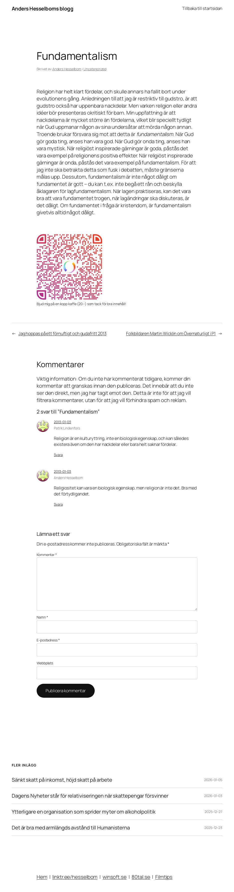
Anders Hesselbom (66, 69)
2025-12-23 (213, 827)
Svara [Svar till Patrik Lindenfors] (58, 454)
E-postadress (48, 640)
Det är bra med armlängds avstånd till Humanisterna (71, 827)
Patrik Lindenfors (67, 428)
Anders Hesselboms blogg (43, 8)
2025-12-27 (213, 811)
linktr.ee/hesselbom (74, 876)
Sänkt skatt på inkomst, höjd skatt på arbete (62, 780)
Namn (42, 617)
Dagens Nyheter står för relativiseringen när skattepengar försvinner (90, 796)
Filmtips (163, 876)
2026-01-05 (213, 779)
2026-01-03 (213, 795)
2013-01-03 (62, 421)
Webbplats (45, 663)
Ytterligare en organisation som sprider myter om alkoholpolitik (84, 812)
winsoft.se (115, 876)
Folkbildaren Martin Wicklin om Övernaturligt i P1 (171, 333)
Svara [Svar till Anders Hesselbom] (58, 504)
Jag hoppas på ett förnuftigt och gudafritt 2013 (62, 333)
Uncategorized (94, 69)
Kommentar (47, 554)
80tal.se (141, 876)
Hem (42, 876)
